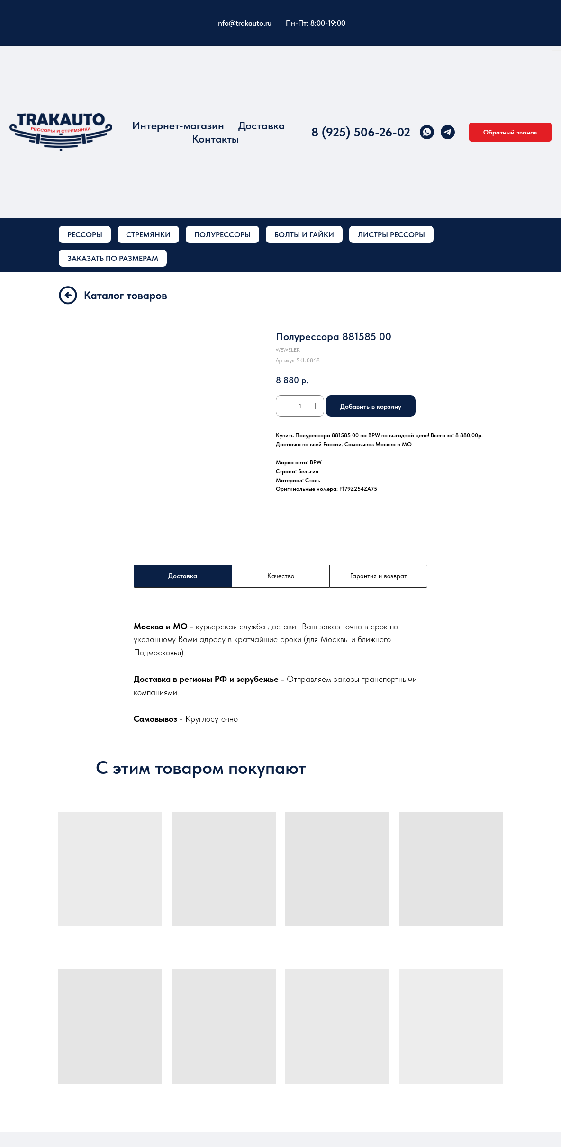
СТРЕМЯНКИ (148, 234)
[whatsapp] (427, 132)
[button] (510, 132)
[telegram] (448, 132)
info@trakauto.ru (243, 22)
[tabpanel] (280, 672)
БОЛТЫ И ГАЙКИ (304, 234)
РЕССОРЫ (84, 234)
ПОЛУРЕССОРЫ (222, 234)
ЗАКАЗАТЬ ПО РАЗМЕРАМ (112, 258)
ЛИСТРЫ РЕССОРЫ (391, 234)
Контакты (215, 138)
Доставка (261, 125)
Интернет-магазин (178, 125)
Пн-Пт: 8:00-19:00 (315, 22)
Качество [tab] (280, 576)
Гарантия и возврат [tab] (378, 576)
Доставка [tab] (182, 576)
